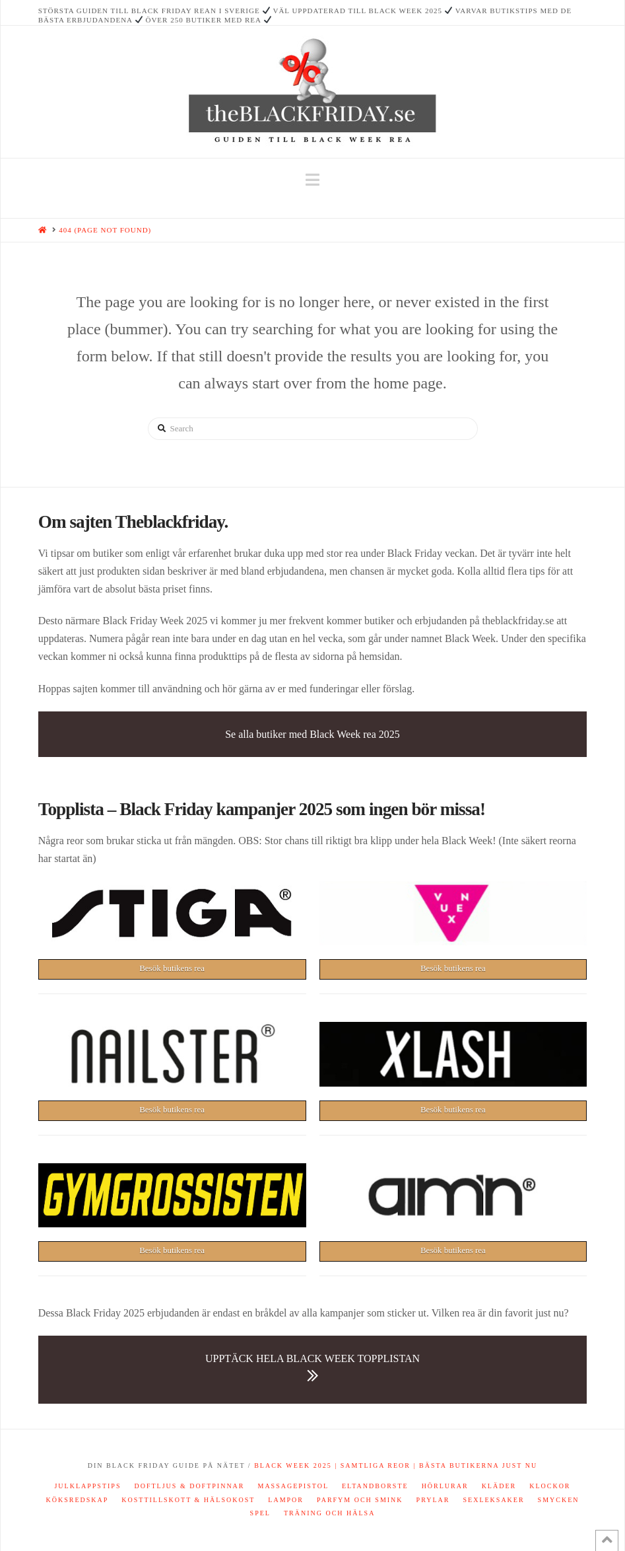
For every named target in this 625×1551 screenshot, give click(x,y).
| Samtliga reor (371, 1465)
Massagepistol (293, 1486)
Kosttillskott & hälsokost (188, 1499)
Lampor (286, 1499)
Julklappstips (87, 1486)
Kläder (499, 1486)
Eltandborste (375, 1486)
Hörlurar (445, 1486)
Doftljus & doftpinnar (189, 1486)
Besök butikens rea (172, 968)
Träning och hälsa (329, 1513)
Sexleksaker (493, 1499)
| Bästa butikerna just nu (474, 1465)
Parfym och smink (360, 1499)
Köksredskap (77, 1499)
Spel (260, 1513)
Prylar (433, 1499)
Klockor (549, 1486)
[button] (312, 180)
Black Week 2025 (293, 1465)
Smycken (558, 1499)
